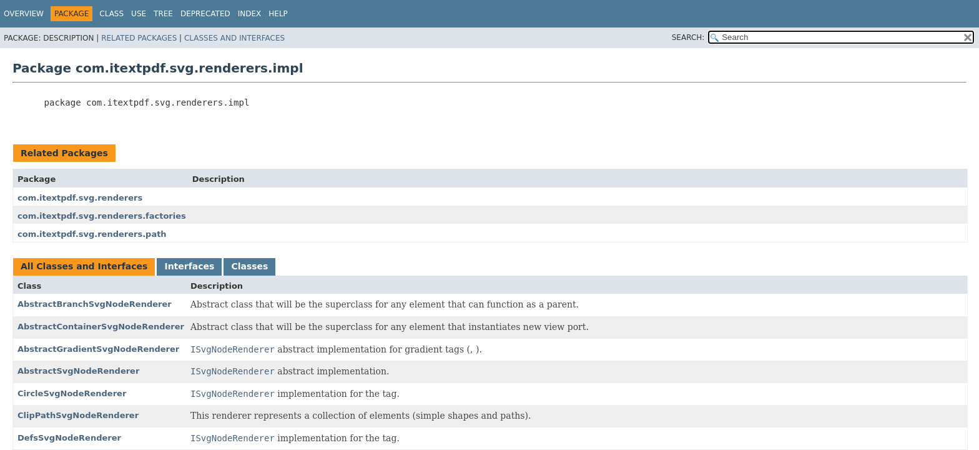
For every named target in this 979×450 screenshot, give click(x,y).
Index (250, 13)
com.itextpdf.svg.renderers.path (92, 234)
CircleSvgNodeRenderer (71, 393)
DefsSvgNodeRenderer (69, 437)
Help (278, 13)
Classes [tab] (249, 266)
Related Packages (139, 38)
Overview (24, 13)
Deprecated (205, 13)
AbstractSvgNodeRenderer (78, 371)
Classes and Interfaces (234, 38)
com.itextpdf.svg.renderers (79, 197)
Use (138, 13)
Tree (163, 13)
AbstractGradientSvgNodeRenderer (98, 349)
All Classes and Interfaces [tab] (84, 266)
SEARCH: (688, 37)
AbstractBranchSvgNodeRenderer (94, 304)
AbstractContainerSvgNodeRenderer (100, 326)
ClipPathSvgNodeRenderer (78, 415)
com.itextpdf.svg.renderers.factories (101, 216)
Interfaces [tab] (189, 266)
